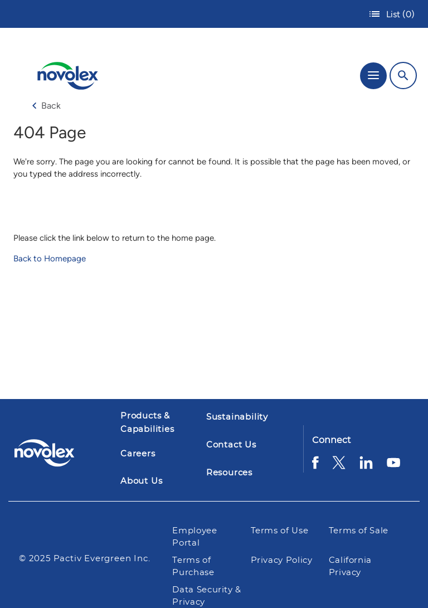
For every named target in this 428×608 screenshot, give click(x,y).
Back (46, 105)
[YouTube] (393, 467)
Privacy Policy (282, 560)
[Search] (403, 75)
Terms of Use (281, 531)
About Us (141, 481)
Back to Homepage (49, 259)
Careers (137, 454)
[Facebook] (315, 467)
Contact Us (231, 445)
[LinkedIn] (366, 467)
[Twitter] (339, 467)
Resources (229, 473)
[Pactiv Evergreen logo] (53, 454)
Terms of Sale (358, 531)
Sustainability (237, 417)
